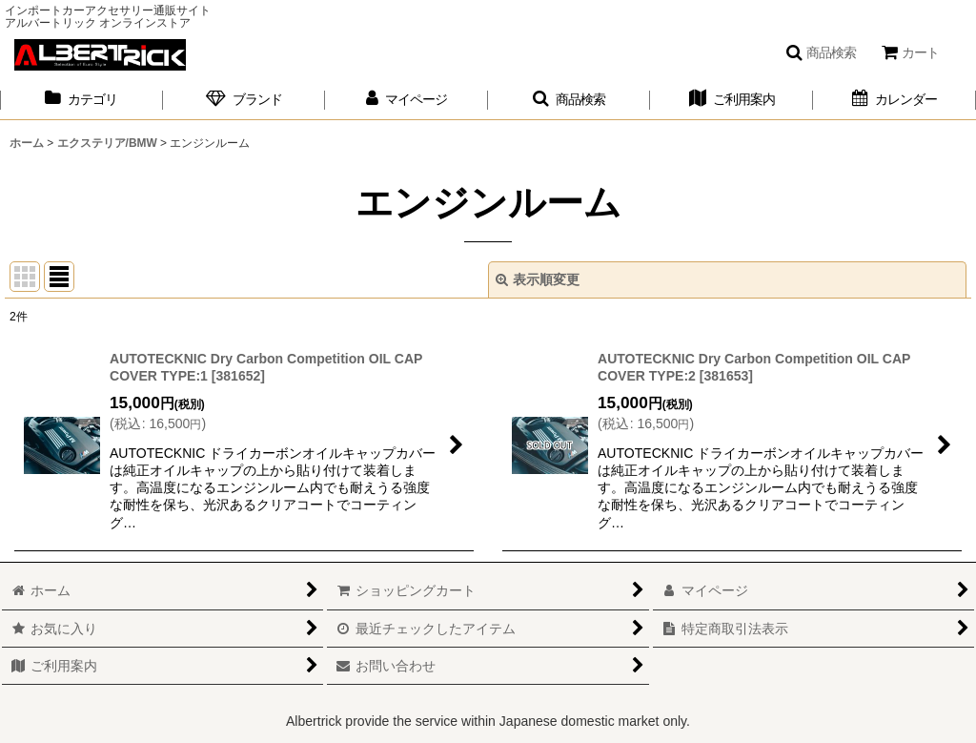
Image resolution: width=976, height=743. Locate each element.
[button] (820, 52)
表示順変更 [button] (538, 279)
